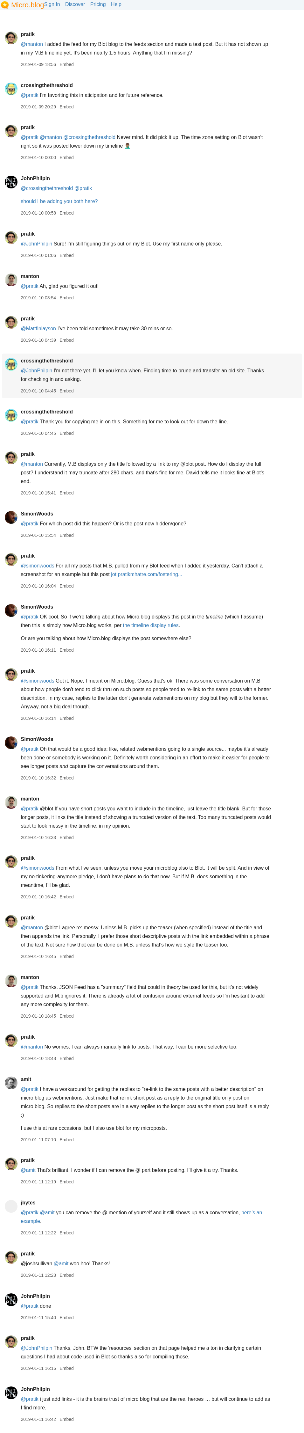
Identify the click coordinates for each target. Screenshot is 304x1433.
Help (116, 4)
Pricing (98, 4)
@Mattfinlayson (38, 328)
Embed (66, 64)
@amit (28, 1170)
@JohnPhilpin (36, 243)
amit (26, 1079)
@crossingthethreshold (89, 137)
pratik (28, 34)
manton (30, 276)
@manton (32, 44)
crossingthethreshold (47, 85)
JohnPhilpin (35, 178)
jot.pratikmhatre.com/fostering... (146, 574)
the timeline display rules (150, 625)
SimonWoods (37, 513)
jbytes (28, 1202)
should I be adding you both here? (59, 201)
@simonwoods (37, 565)
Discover (75, 4)
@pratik (29, 95)
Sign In (52, 4)
